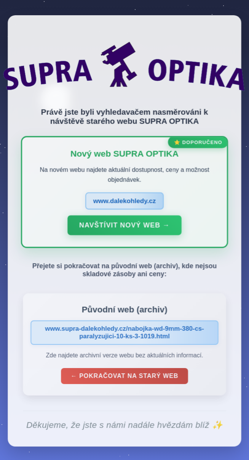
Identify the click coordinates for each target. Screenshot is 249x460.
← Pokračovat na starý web (124, 377)
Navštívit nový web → (124, 227)
